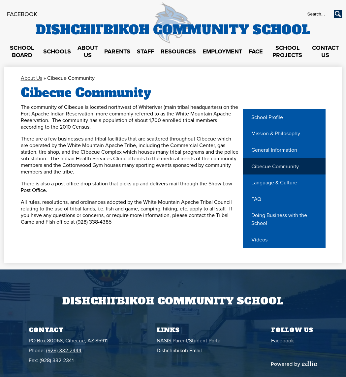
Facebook (22, 14)
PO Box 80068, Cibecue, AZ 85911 (68, 340)
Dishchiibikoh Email (179, 350)
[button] (22, 52)
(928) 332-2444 (63, 350)
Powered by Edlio (294, 364)
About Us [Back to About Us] (31, 78)
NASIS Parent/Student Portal (189, 340)
